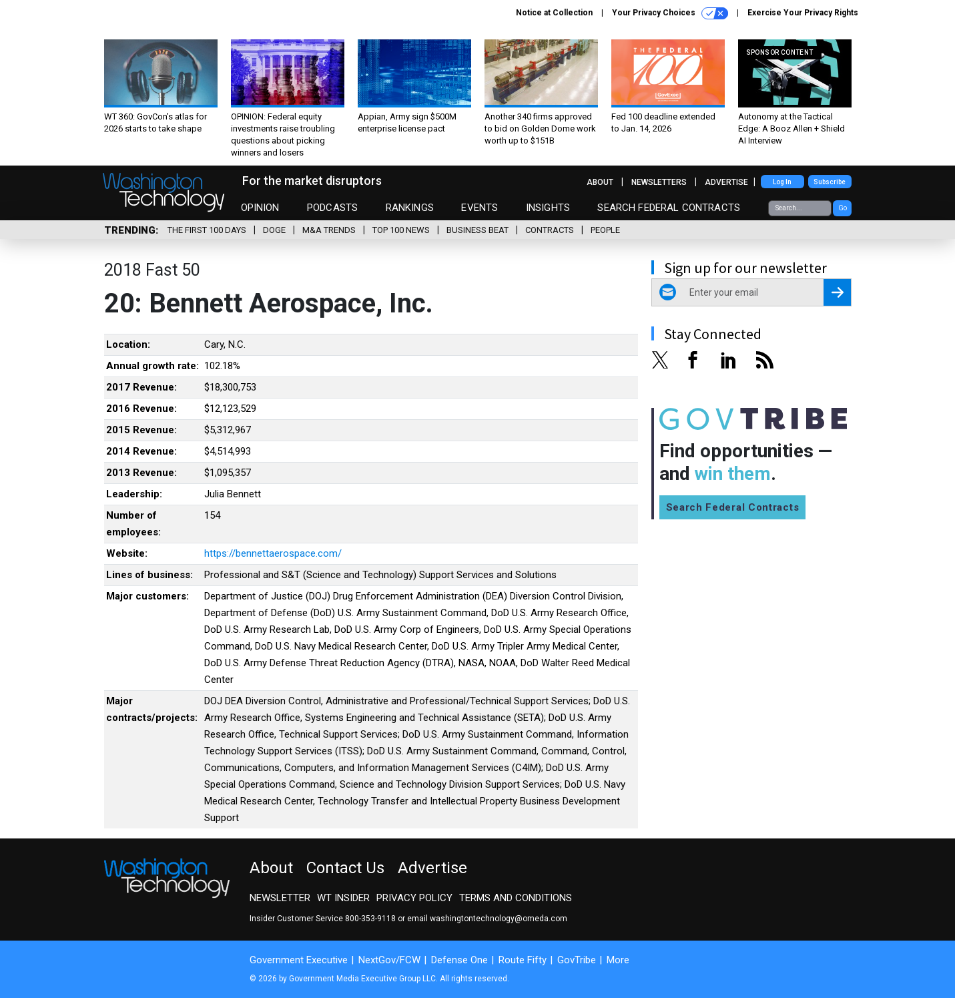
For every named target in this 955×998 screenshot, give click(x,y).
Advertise (726, 182)
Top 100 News (401, 230)
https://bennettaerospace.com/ (273, 553)
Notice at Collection (554, 12)
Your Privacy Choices (670, 13)
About (600, 182)
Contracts (549, 230)
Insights (548, 208)
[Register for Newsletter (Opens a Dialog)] (837, 292)
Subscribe (830, 182)
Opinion (260, 208)
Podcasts (332, 208)
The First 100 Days (207, 230)
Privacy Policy (414, 898)
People (605, 230)
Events (479, 208)
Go (842, 208)
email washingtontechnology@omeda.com (487, 918)
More (618, 960)
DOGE (274, 230)
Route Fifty (523, 960)
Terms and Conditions (515, 898)
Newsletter (280, 898)
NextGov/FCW (389, 960)
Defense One (459, 960)
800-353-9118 (370, 918)
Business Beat (477, 230)
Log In (782, 182)
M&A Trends (329, 230)
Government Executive (299, 960)
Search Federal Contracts (668, 208)
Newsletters (659, 182)
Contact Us (345, 867)
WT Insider (343, 898)
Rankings (410, 208)
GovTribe (576, 960)
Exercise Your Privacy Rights (802, 12)
